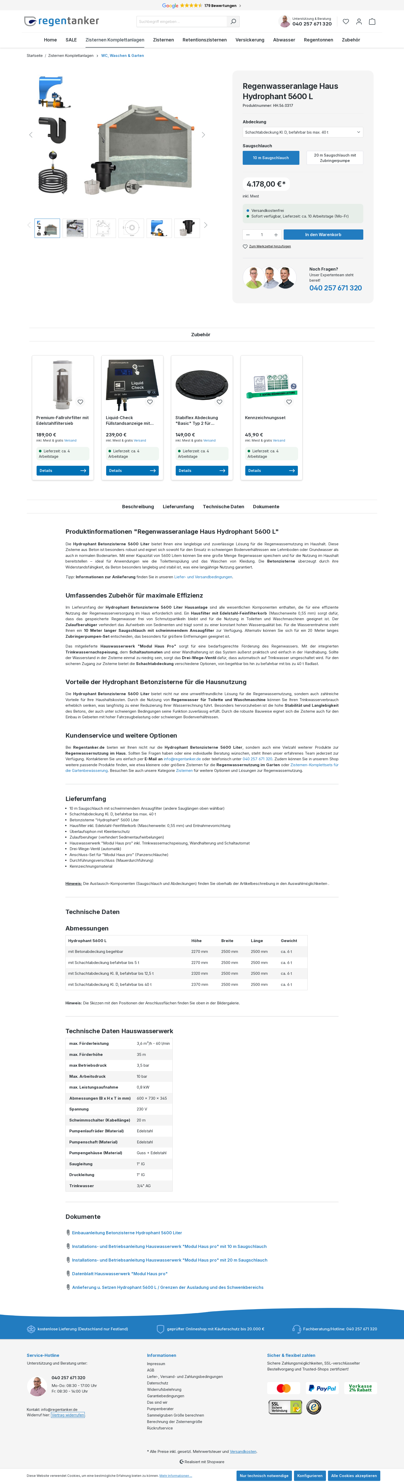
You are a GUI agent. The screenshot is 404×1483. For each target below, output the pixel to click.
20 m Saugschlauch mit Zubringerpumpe (335, 158)
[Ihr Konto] (359, 21)
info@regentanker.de (182, 758)
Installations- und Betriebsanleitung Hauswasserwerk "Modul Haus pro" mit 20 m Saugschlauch (166, 1259)
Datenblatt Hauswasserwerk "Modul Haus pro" (116, 1273)
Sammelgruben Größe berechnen (175, 1415)
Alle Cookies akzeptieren (354, 1475)
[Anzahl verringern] (247, 234)
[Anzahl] (262, 234)
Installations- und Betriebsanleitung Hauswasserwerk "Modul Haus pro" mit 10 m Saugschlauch (166, 1245)
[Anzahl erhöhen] (276, 234)
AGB (150, 1370)
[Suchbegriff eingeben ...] (182, 21)
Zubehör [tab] (201, 334)
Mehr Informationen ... (175, 1476)
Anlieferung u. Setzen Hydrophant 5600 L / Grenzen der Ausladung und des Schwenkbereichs (164, 1286)
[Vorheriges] (31, 134)
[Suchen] (233, 21)
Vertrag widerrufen (68, 1415)
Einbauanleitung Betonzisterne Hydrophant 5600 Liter (123, 1232)
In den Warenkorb (323, 234)
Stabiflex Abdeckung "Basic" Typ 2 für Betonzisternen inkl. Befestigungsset (196, 420)
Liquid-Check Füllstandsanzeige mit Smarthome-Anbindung (129, 420)
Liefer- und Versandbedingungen (203, 576)
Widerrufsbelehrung (164, 1389)
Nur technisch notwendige (264, 1475)
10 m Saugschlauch (271, 158)
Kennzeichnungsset (265, 417)
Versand (70, 440)
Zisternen (184, 770)
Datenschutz (157, 1383)
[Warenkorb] (372, 21)
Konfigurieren (310, 1475)
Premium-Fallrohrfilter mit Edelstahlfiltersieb (62, 420)
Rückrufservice (160, 1428)
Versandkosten (243, 1451)
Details (63, 470)
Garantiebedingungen (165, 1396)
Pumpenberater (160, 1409)
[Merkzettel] (347, 21)
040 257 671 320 (312, 24)
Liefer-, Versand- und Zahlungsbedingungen (185, 1376)
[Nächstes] (203, 134)
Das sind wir (157, 1402)
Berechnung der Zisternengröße (174, 1421)
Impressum (156, 1363)
